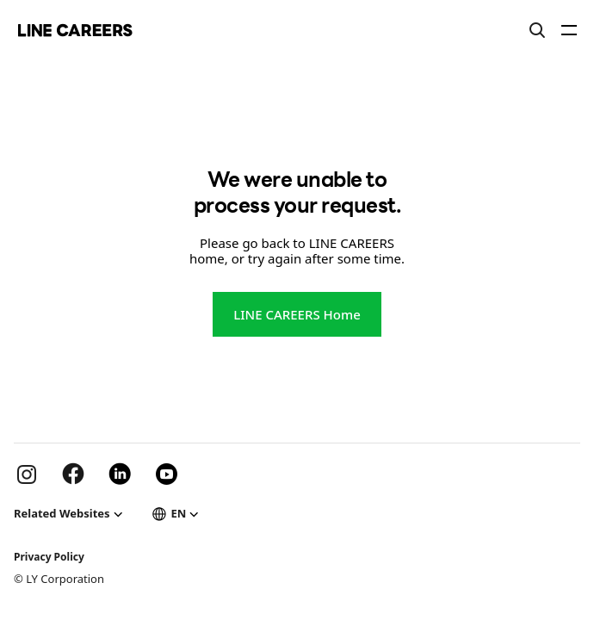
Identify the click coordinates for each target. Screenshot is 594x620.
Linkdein (120, 474)
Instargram (27, 474)
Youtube (166, 474)
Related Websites (62, 513)
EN (179, 513)
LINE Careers (75, 30)
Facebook (73, 474)
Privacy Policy (49, 556)
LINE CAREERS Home (297, 314)
